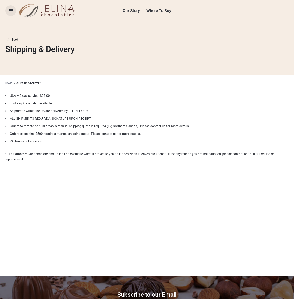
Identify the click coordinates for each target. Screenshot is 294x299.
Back (11, 39)
